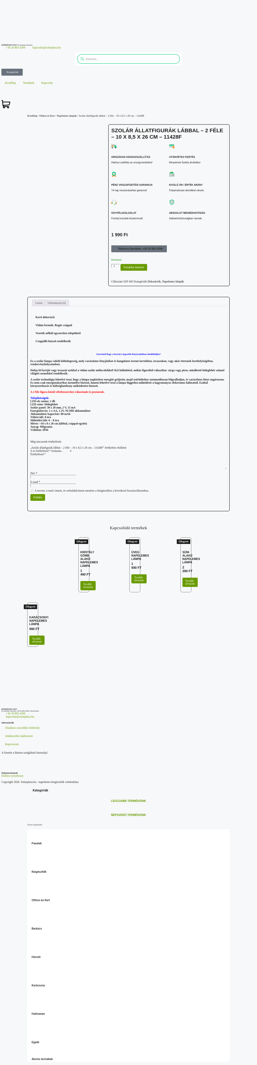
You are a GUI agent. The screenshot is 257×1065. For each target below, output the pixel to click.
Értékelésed (38, 454)
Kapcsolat (47, 82)
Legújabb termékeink (128, 800)
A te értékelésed (40, 450)
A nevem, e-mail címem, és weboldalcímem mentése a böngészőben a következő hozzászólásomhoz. (92, 490)
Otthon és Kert (47, 115)
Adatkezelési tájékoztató (19, 735)
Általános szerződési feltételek (22, 727)
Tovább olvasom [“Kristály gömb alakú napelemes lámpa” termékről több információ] (88, 586)
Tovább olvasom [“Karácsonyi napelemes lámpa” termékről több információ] (37, 640)
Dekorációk (154, 281)
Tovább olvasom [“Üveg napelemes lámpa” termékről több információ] (139, 579)
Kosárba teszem (134, 267)
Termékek (28, 82)
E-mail (35, 481)
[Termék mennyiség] (115, 266)
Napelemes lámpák (67, 115)
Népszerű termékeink (128, 814)
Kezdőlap (10, 82)
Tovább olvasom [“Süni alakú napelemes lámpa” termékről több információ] (190, 582)
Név (33, 473)
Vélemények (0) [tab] (56, 302)
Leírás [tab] (38, 302)
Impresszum (12, 744)
